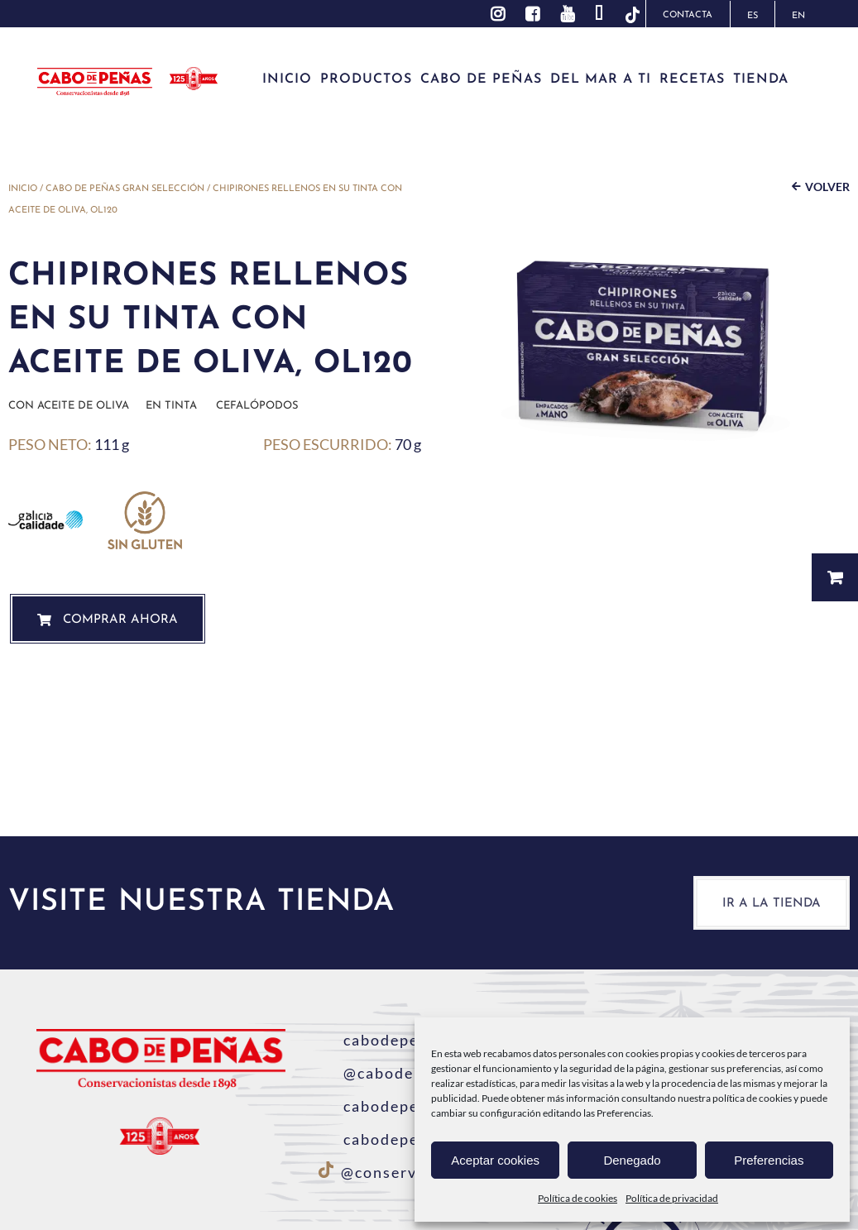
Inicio (22, 189)
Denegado (631, 1160)
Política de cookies (577, 1198)
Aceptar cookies (495, 1160)
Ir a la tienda (771, 903)
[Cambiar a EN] (798, 14)
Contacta (687, 15)
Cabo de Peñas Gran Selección (125, 189)
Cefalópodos (257, 405)
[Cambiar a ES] (752, 14)
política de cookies (752, 1098)
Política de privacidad (672, 1198)
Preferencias (768, 1160)
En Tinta (171, 405)
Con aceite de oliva (68, 405)
